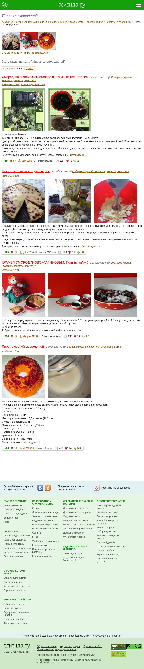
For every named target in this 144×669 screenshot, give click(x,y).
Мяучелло (27, 160)
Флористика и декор (74, 537)
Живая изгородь (105, 527)
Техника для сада (72, 553)
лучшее (29, 68)
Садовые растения (42, 520)
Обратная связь (47, 646)
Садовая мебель (106, 550)
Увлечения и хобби (14, 619)
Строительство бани (15, 590)
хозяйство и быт (11, 84)
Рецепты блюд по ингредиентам (65, 22)
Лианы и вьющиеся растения (79, 524)
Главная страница (15, 501)
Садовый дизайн (106, 542)
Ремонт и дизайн (13, 582)
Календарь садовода (15, 539)
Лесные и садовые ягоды (46, 512)
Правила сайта (93, 646)
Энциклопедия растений (17, 535)
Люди (7, 521)
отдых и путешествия (33, 84)
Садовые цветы (71, 516)
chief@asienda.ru (85, 655)
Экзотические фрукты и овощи (79, 528)
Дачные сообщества (15, 509)
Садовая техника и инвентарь (75, 547)
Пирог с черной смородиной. (23, 346)
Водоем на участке (107, 516)
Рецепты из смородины (118, 22)
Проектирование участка (110, 546)
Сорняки (36, 532)
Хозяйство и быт (11, 22)
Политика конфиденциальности (56, 649)
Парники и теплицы (42, 556)
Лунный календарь (14, 544)
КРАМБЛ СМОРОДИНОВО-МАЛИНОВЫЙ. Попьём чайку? (45, 262)
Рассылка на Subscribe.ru (116, 487)
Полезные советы (13, 556)
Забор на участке (106, 531)
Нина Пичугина (68, 655)
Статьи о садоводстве (15, 513)
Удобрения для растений (45, 541)
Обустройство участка (111, 501)
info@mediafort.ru (45, 662)
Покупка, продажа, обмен (17, 552)
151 (82, 252)
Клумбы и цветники (107, 512)
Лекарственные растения (17, 548)
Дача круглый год (13, 608)
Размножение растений (45, 528)
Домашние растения (74, 532)
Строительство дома (15, 577)
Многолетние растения (75, 520)
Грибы (35, 537)
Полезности (11, 531)
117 (87, 336)
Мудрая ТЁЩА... (31, 336)
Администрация (70, 646)
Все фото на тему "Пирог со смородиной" (26, 52)
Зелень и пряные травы (45, 516)
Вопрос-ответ (11, 517)
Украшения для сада (108, 554)
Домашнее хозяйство (17, 600)
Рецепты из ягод (94, 22)
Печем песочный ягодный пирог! (26, 171)
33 (78, 161)
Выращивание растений (45, 524)
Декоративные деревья (75, 508)
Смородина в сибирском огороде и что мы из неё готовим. (45, 77)
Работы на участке (14, 604)
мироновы (28, 448)
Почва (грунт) (39, 545)
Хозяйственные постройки (18, 586)
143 (79, 448)
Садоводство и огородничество (42, 502)
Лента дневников (13, 505)
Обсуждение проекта (107, 635)
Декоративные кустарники (77, 512)
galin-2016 (28, 252)
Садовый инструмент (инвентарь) (74, 558)
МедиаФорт (24, 652)
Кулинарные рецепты (33, 22)
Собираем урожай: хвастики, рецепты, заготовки (100, 171)
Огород (36, 508)
